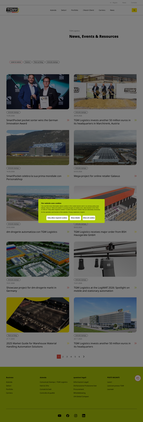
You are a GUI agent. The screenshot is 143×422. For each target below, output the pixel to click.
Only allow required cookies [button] (56, 218)
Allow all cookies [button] (89, 218)
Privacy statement (74, 212)
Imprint (82, 212)
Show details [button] (74, 218)
